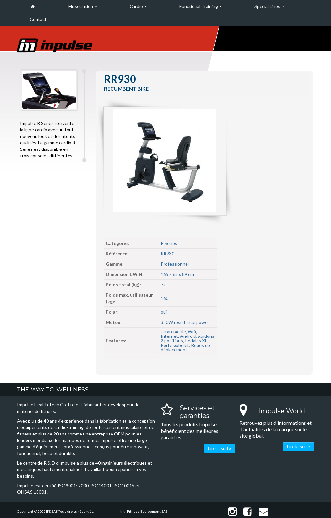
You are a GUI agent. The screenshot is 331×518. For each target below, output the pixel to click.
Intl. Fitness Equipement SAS (143, 511)
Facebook (247, 512)
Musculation (82, 6)
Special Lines (269, 6)
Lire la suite (219, 448)
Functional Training (200, 6)
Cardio (138, 6)
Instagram (232, 512)
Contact (38, 19)
